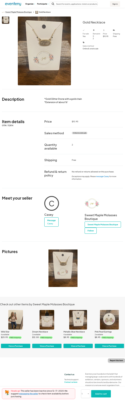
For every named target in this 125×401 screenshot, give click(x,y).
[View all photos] (44, 50)
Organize (30, 4)
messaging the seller (28, 393)
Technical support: (73, 380)
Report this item (116, 360)
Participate (43, 4)
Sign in (115, 4)
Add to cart (101, 393)
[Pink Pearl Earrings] (109, 320)
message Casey (102, 176)
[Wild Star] (15, 320)
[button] (30, 3)
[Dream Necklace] (47, 320)
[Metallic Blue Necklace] (78, 320)
